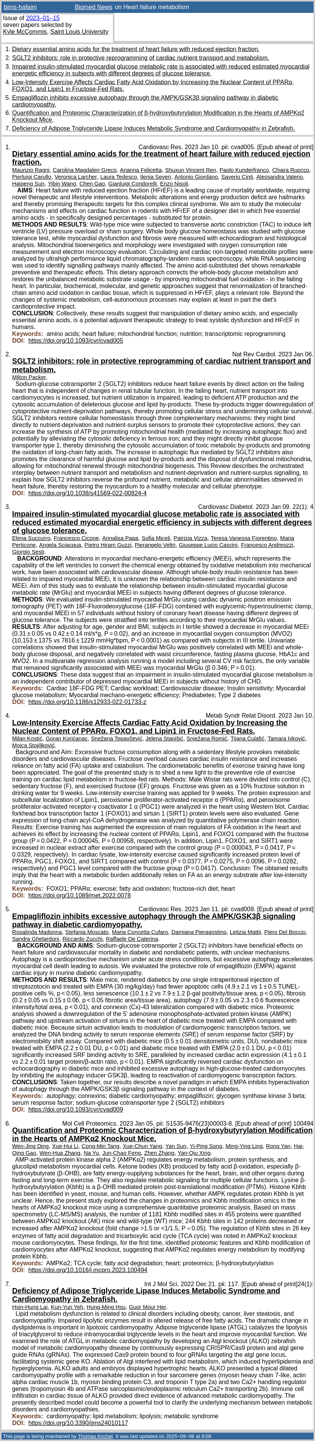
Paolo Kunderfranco (244, 170)
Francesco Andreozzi (267, 545)
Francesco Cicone (76, 538)
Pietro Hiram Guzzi (108, 545)
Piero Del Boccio (285, 932)
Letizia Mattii (245, 932)
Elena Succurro (31, 538)
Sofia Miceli (156, 538)
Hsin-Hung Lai (29, 1307)
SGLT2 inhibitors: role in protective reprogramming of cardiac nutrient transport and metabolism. (140, 58)
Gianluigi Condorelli (132, 184)
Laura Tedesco (118, 177)
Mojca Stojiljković (33, 745)
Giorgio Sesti (28, 552)
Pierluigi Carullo (31, 177)
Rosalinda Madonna (37, 932)
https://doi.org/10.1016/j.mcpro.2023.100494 (87, 1270)
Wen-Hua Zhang (59, 1153)
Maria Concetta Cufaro (140, 932)
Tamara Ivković (286, 738)
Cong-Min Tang (100, 1146)
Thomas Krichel (95, 1436)
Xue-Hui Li (65, 1146)
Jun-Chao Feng (121, 1153)
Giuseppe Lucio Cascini (208, 545)
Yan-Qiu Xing (194, 1153)
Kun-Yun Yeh (67, 1307)
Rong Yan (278, 1146)
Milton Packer (29, 377)
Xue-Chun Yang (142, 1146)
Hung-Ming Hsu (106, 1307)
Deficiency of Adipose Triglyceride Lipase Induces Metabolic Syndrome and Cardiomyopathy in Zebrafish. (153, 128)
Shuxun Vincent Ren (190, 170)
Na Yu (91, 1153)
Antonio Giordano (196, 177)
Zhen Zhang (159, 1153)
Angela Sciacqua (60, 545)
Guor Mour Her (147, 1307)
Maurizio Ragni (30, 170)
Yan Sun (175, 1146)
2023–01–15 (43, 18)
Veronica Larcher (76, 177)
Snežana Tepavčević (116, 738)
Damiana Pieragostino (198, 932)
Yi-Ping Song (206, 1146)
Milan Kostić (27, 738)
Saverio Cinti (237, 177)
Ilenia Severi (155, 177)
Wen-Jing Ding (30, 1146)
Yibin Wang (62, 184)
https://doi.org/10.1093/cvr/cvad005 (75, 340)
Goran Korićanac (66, 738)
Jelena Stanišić (164, 738)
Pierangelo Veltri (155, 545)
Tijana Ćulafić (247, 738)
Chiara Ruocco (290, 170)
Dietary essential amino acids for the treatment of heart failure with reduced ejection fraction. (136, 49)
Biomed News (93, 7)
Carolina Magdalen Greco (84, 170)
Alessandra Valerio (279, 177)
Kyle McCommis (25, 31)
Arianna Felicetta (141, 170)
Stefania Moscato (86, 932)
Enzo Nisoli (174, 184)
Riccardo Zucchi (83, 939)
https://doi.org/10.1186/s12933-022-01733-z (87, 702)
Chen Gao (92, 184)
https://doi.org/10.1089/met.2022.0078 (79, 895)
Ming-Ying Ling (244, 1146)
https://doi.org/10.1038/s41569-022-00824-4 (87, 493)
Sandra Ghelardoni (35, 939)
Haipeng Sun (28, 184)
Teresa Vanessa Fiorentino (244, 538)
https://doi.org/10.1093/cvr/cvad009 (75, 1109)
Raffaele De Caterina (132, 939)
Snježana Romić (206, 738)
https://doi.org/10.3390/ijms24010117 (78, 1423)
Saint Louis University (79, 31)
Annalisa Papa (120, 538)
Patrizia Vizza (190, 538)
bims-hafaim (20, 7)
